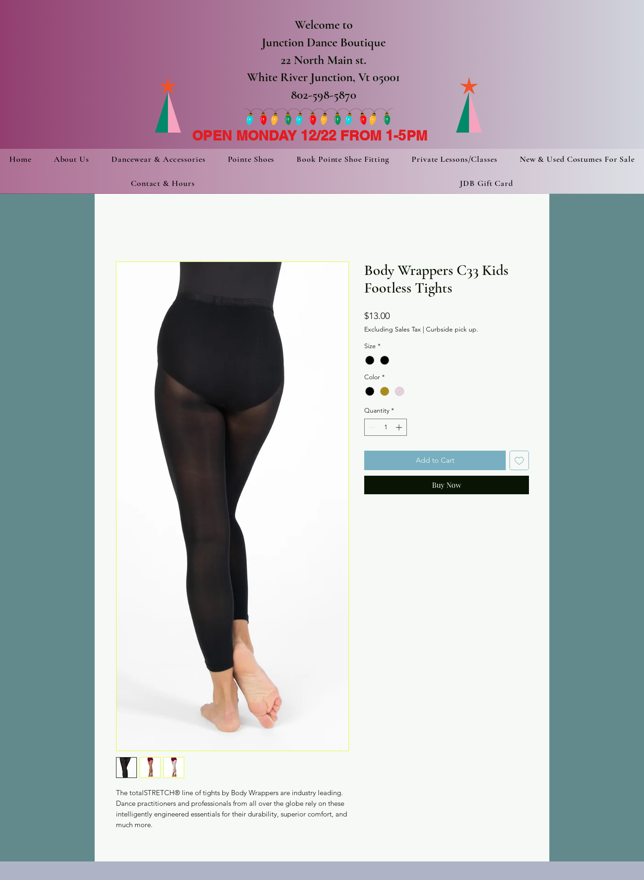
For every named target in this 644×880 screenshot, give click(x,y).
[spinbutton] (385, 427)
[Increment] (400, 427)
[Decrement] (371, 427)
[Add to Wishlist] (519, 460)
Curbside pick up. (452, 329)
